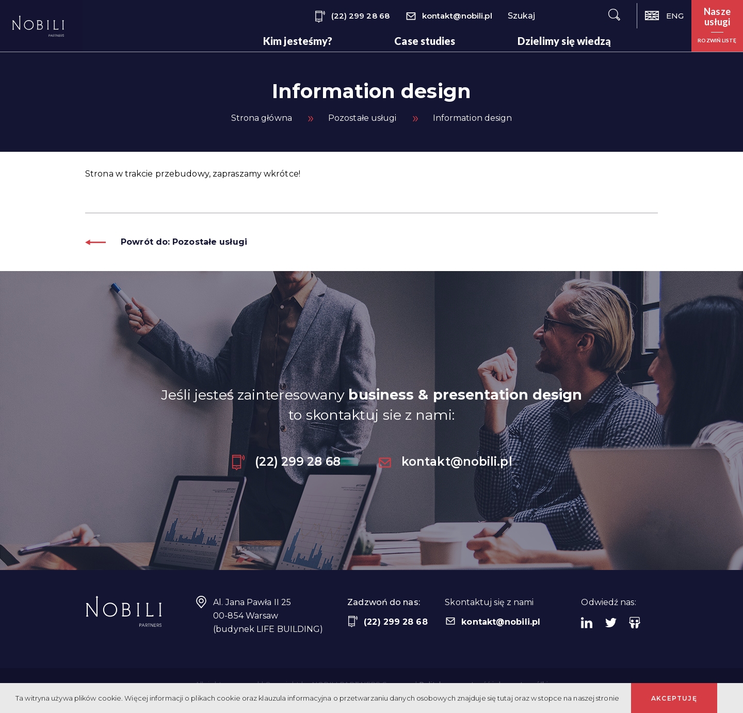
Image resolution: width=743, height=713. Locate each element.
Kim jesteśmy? (297, 41)
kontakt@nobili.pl (448, 17)
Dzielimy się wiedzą (564, 41)
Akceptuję (674, 698)
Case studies (424, 41)
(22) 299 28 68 (352, 17)
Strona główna (261, 118)
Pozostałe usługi (362, 118)
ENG (664, 16)
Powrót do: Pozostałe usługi (166, 242)
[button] (717, 26)
